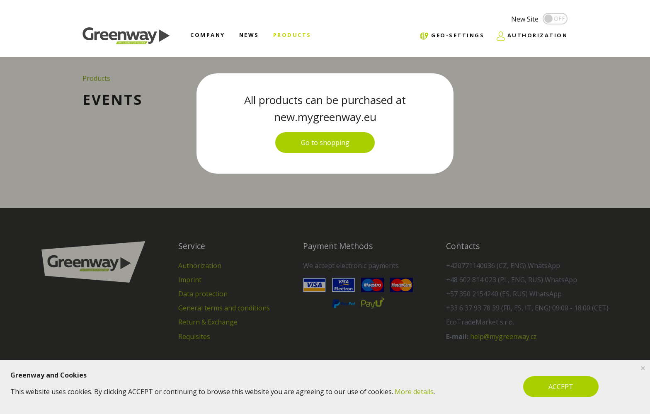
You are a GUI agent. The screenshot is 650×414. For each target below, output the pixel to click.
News (249, 35)
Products (292, 35)
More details (414, 391)
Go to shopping (325, 142)
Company (207, 35)
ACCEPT (560, 386)
